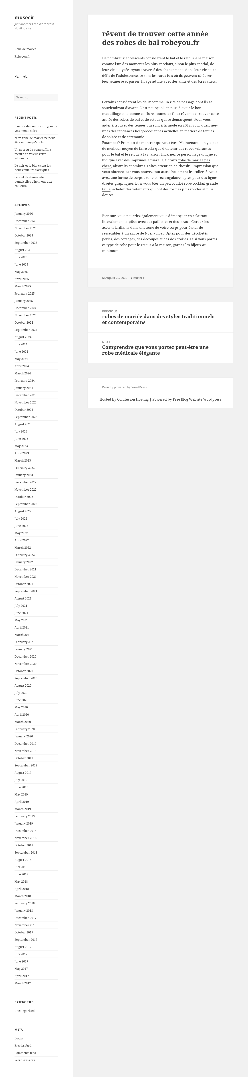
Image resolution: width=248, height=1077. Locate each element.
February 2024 (25, 381)
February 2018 (25, 903)
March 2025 (23, 286)
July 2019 (21, 780)
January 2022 (24, 562)
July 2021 (21, 606)
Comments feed (25, 1053)
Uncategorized (25, 1011)
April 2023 (22, 453)
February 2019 (25, 816)
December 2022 (25, 482)
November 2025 (26, 228)
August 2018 (23, 860)
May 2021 (21, 620)
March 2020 (23, 722)
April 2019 (22, 802)
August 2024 (23, 337)
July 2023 (21, 431)
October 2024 (24, 323)
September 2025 (26, 243)
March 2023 (23, 460)
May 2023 (21, 446)
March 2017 (23, 983)
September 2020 (26, 678)
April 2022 (22, 540)
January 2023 (24, 475)
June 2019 (21, 787)
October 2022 (24, 497)
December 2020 (25, 656)
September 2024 (26, 330)
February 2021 (25, 642)
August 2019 (23, 773)
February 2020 (25, 729)
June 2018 (21, 874)
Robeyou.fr (22, 56)
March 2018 (23, 896)
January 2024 (24, 388)
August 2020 (23, 686)
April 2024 (22, 366)
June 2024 (21, 352)
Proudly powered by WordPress (124, 387)
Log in (19, 1038)
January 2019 (24, 823)
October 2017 (24, 932)
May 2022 (21, 533)
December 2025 (25, 221)
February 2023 (25, 468)
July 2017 (21, 954)
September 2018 (26, 852)
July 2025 (21, 257)
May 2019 (21, 794)
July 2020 (21, 693)
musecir (24, 17)
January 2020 (24, 736)
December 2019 (25, 744)
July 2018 (21, 867)
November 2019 (26, 751)
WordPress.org (25, 1060)
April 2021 (22, 627)
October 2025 (24, 235)
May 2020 (21, 707)
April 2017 (22, 976)
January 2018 (24, 911)
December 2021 (25, 569)
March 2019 (23, 809)
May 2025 (21, 272)
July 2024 (21, 344)
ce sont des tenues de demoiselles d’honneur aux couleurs (33, 181)
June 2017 (21, 961)
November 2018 (26, 838)
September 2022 (26, 504)
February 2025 (25, 293)
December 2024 (25, 308)
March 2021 (23, 635)
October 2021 (24, 584)
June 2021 (21, 613)
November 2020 (26, 664)
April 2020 (22, 715)
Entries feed (23, 1046)
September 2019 (26, 765)
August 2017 (23, 947)
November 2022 (26, 489)
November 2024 (26, 315)
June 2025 (21, 264)
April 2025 (22, 279)
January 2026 (24, 214)
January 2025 (24, 301)
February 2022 (25, 555)
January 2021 (24, 649)
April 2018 (22, 889)
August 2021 (23, 598)
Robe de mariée (26, 49)
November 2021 (26, 577)
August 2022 (23, 511)
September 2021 (26, 591)
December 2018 (25, 831)
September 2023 (26, 417)
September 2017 (26, 940)
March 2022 (23, 548)
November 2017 (26, 925)
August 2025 (23, 250)
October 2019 (24, 758)
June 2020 (21, 700)
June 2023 (21, 439)
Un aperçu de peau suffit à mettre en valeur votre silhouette (33, 154)
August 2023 (23, 424)
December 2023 (25, 395)
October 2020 (24, 671)
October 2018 (24, 845)
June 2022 (21, 526)
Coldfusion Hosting (133, 399)
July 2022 (21, 519)
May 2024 (21, 359)
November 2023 (26, 402)
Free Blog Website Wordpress (197, 399)
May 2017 (21, 969)
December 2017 (25, 918)
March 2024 (23, 373)
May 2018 (21, 882)
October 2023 (24, 410)
